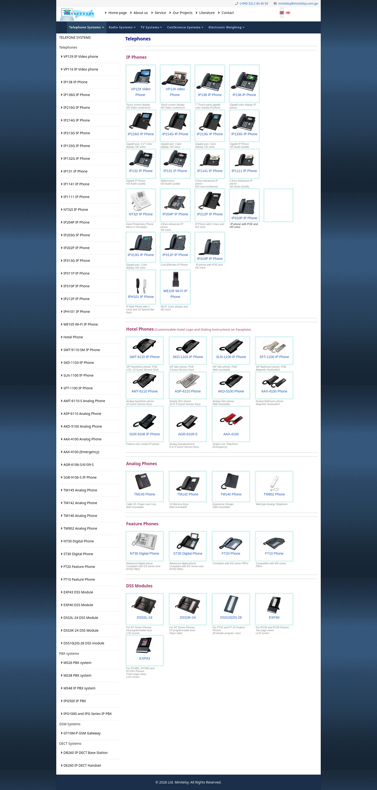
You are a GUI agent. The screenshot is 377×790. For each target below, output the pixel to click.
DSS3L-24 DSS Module (80, 617)
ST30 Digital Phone (78, 554)
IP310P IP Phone (76, 286)
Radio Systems (121, 27)
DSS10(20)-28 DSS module (83, 643)
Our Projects (182, 12)
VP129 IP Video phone (80, 56)
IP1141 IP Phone (76, 184)
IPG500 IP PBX (74, 701)
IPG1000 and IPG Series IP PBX (87, 713)
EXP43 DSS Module (78, 592)
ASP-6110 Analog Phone (82, 413)
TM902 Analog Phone (80, 528)
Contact (227, 12)
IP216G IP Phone (76, 107)
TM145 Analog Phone (80, 490)
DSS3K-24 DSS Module (81, 630)
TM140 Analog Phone (80, 515)
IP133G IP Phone (76, 145)
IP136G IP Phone (76, 94)
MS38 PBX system (77, 675)
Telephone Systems (85, 27)
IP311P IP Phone (76, 273)
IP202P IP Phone (76, 247)
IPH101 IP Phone (76, 311)
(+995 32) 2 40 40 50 (254, 3)
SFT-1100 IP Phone (78, 388)
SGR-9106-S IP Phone (80, 477)
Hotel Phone (73, 337)
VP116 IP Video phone (80, 69)
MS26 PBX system (77, 662)
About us (140, 12)
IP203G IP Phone (76, 235)
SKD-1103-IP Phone (78, 362)
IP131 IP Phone (75, 171)
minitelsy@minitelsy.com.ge (298, 3)
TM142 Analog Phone (80, 503)
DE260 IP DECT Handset (82, 765)
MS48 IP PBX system (79, 688)
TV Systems (150, 27)
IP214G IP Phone (76, 120)
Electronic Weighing (225, 27)
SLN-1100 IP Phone (78, 375)
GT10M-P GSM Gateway (82, 733)
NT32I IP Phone (75, 209)
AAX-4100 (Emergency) (81, 452)
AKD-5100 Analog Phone (82, 426)
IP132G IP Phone (76, 158)
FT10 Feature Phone (79, 579)
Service (160, 12)
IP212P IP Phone (76, 298)
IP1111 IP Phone (76, 196)
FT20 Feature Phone (79, 566)
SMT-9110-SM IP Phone (81, 349)
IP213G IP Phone (76, 133)
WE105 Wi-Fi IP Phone (80, 324)
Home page (117, 12)
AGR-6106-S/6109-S (78, 464)
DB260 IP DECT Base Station (85, 752)
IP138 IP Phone (75, 82)
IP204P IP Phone (76, 222)
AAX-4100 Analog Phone (82, 439)
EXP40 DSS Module (78, 605)
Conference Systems (184, 27)
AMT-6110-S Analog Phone (84, 400)
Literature (206, 12)
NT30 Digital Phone (78, 541)
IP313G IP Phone (76, 260)
